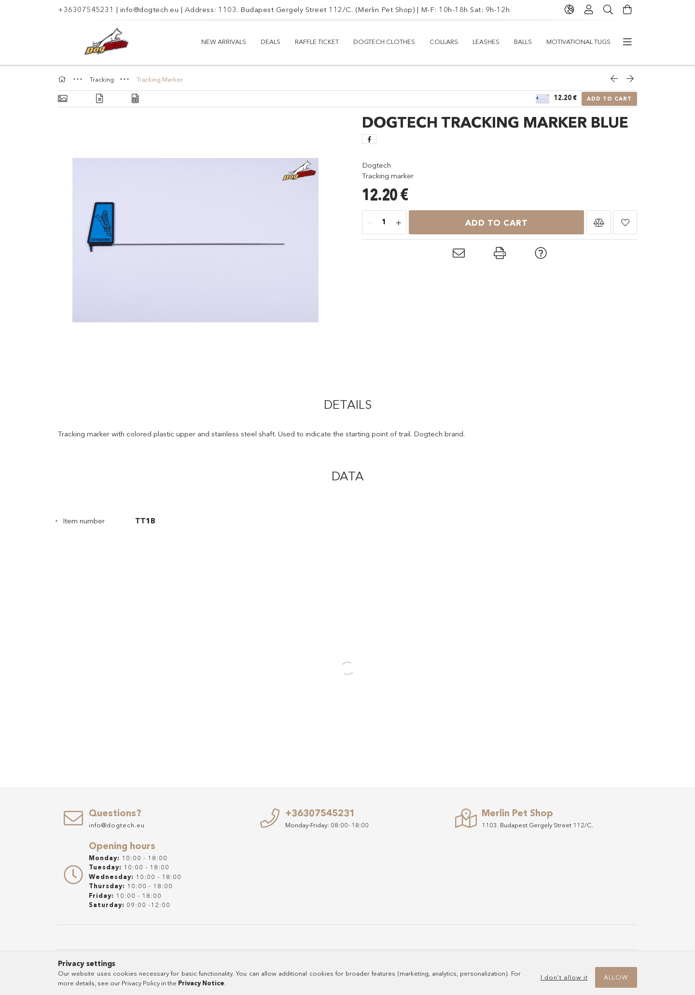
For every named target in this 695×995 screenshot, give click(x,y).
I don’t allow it (564, 977)
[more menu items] (627, 42)
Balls (523, 41)
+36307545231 (86, 9)
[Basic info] (62, 99)
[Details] (99, 99)
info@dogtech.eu (149, 9)
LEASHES (486, 41)
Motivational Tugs (578, 41)
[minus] (369, 223)
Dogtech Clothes (384, 41)
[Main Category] (63, 79)
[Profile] (588, 9)
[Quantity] (384, 223)
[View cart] (627, 9)
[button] (598, 222)
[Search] (608, 9)
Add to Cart (609, 98)
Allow (616, 977)
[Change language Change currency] (569, 9)
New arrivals (223, 41)
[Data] (135, 99)
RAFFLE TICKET (317, 41)
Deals (270, 41)
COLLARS (444, 41)
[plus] (398, 223)
